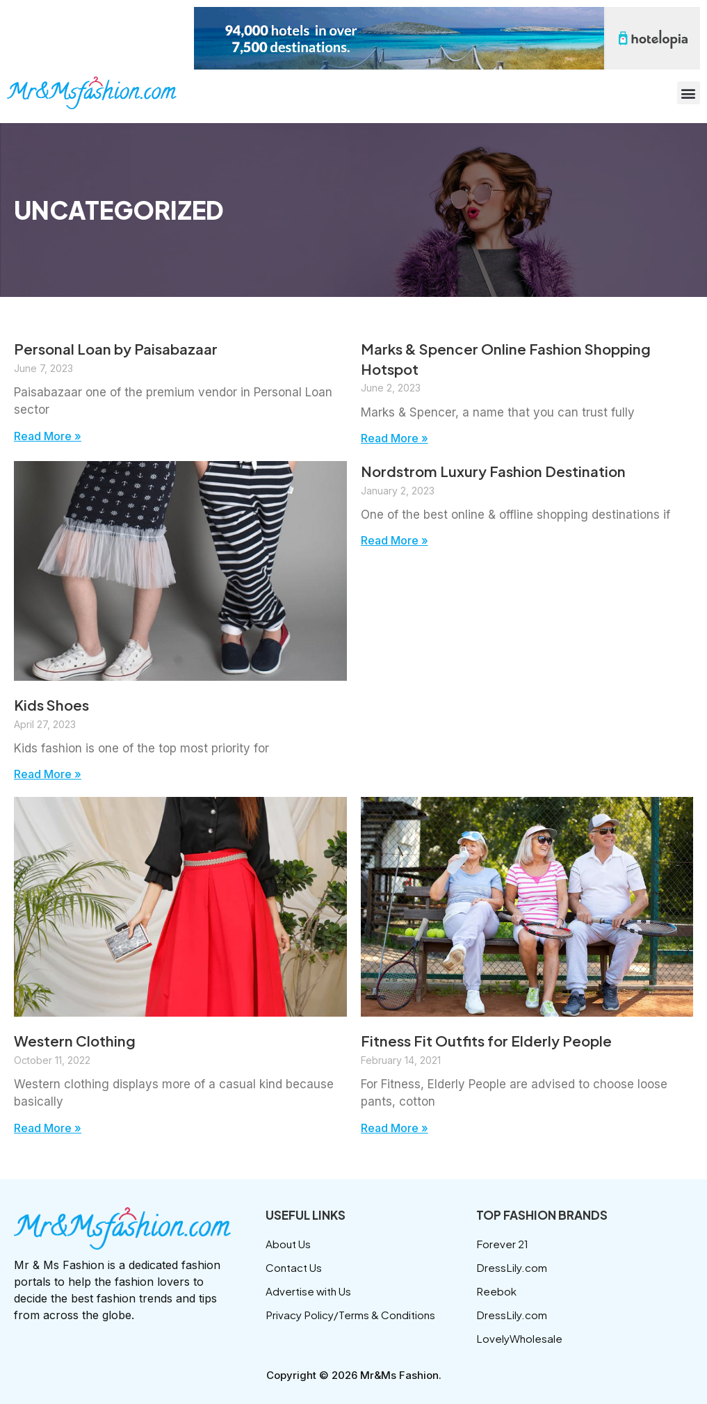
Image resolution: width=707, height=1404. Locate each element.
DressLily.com (512, 1267)
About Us (289, 1243)
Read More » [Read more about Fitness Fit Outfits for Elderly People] (398, 1129)
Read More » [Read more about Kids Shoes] (51, 775)
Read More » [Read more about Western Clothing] (51, 1129)
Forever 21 (503, 1243)
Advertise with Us (310, 1291)
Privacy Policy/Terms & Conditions (353, 1314)
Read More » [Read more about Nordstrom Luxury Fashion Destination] (398, 541)
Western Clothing (77, 1041)
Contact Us (295, 1267)
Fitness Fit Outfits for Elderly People (492, 1041)
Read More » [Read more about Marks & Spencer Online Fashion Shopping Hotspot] (398, 438)
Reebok (496, 1291)
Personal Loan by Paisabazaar (123, 348)
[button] (688, 92)
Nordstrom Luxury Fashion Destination (501, 471)
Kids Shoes (54, 704)
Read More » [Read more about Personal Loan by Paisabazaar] (51, 436)
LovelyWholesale (520, 1338)
